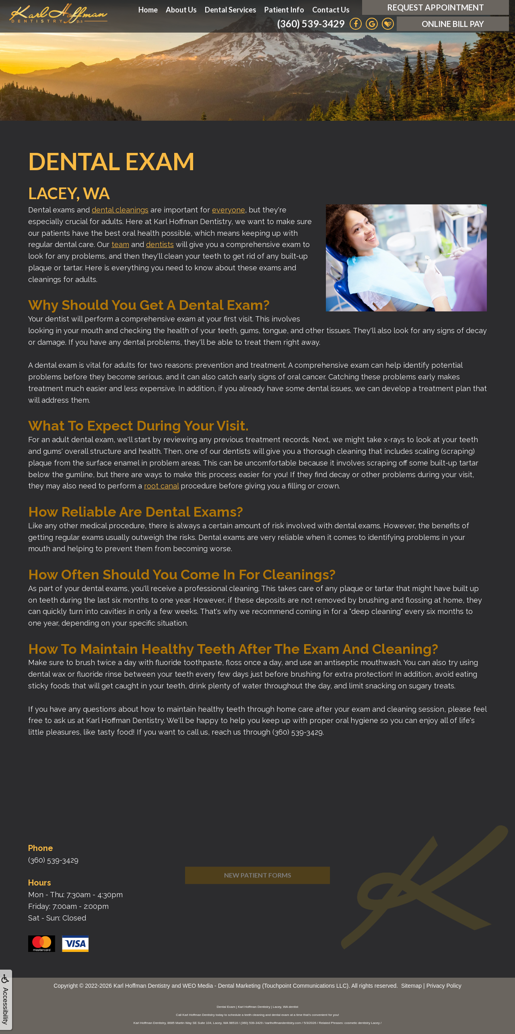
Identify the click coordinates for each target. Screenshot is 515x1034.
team (120, 244)
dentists (160, 244)
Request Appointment (435, 7)
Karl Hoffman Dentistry (141, 986)
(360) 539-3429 (310, 23)
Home (148, 9)
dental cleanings (120, 210)
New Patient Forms (257, 891)
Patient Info (284, 9)
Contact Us (331, 9)
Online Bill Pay (453, 24)
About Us (181, 9)
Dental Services (230, 9)
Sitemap (411, 986)
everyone (228, 210)
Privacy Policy (443, 986)
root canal (161, 486)
